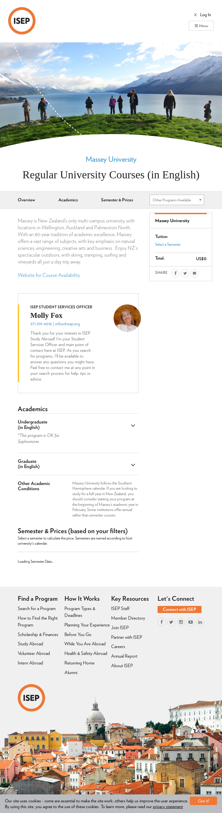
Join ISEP (120, 627)
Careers (118, 646)
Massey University (111, 159)
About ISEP (122, 665)
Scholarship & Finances (38, 634)
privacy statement (168, 806)
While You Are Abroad (85, 643)
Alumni (70, 672)
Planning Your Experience (87, 625)
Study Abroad (30, 643)
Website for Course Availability (49, 275)
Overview (26, 199)
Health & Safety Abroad (85, 653)
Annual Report (124, 656)
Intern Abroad (30, 663)
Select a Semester (167, 244)
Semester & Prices (117, 199)
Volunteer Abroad (34, 653)
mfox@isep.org (67, 323)
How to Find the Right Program (38, 621)
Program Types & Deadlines (79, 612)
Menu (201, 26)
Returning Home (79, 663)
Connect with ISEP (179, 609)
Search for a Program (37, 608)
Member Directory (128, 618)
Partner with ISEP (126, 637)
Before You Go (77, 634)
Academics (68, 199)
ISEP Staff (120, 608)
